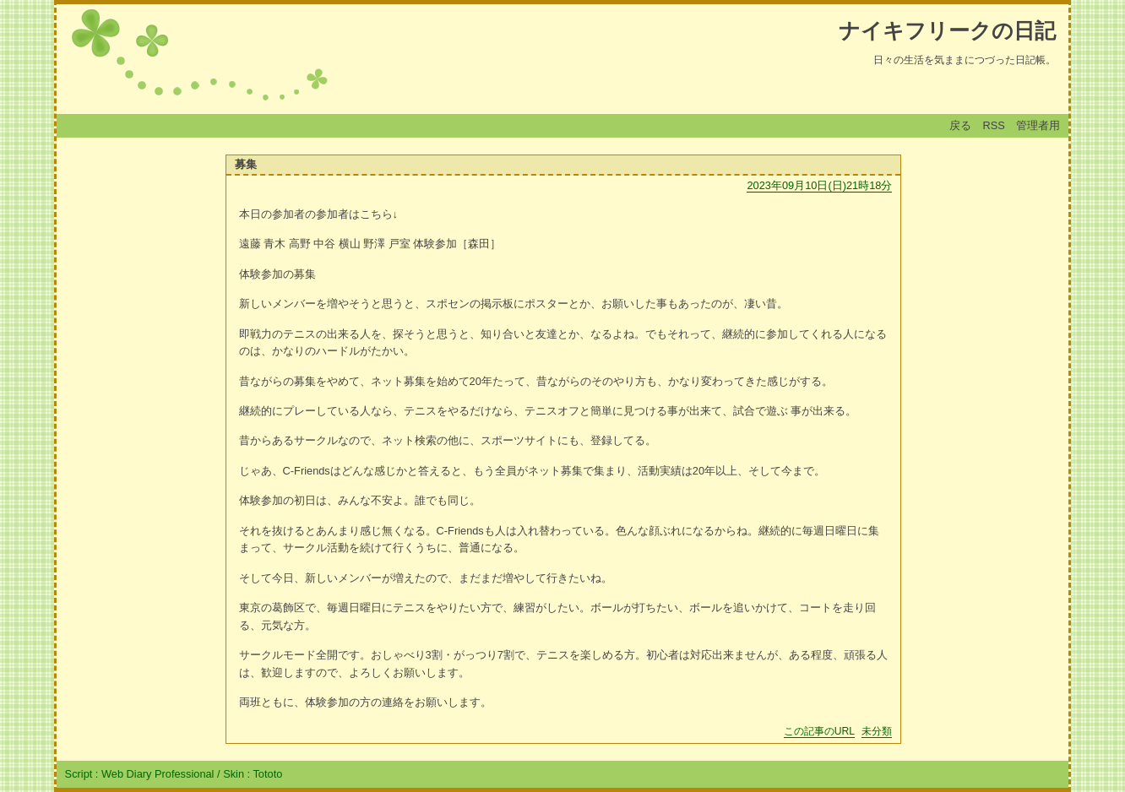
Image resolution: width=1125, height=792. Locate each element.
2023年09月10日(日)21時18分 (819, 185)
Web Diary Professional (157, 774)
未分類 (876, 731)
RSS (994, 125)
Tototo (267, 774)
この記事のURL (819, 731)
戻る (960, 125)
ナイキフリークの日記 (947, 30)
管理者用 (1038, 125)
